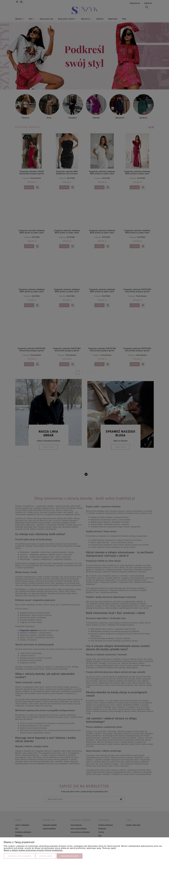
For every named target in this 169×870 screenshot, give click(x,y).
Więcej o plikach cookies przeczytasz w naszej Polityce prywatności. (33, 850)
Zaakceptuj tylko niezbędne (19, 856)
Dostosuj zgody (45, 856)
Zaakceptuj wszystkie (69, 856)
